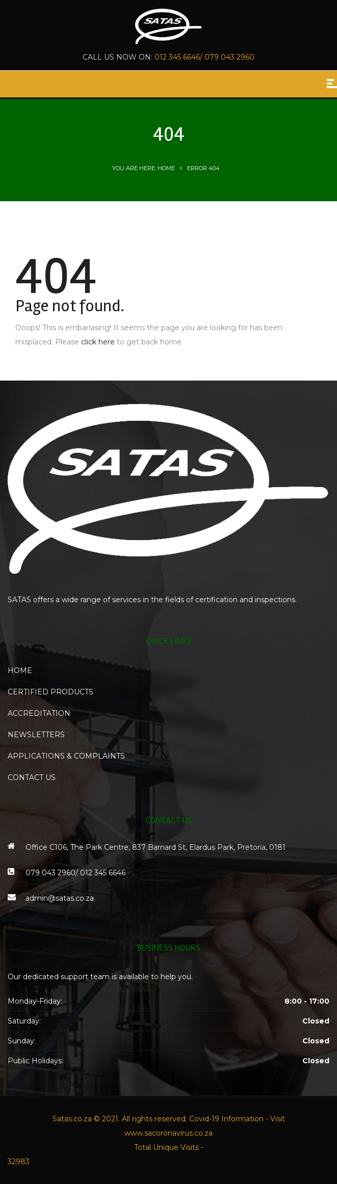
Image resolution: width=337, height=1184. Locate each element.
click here (98, 341)
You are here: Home (143, 168)
